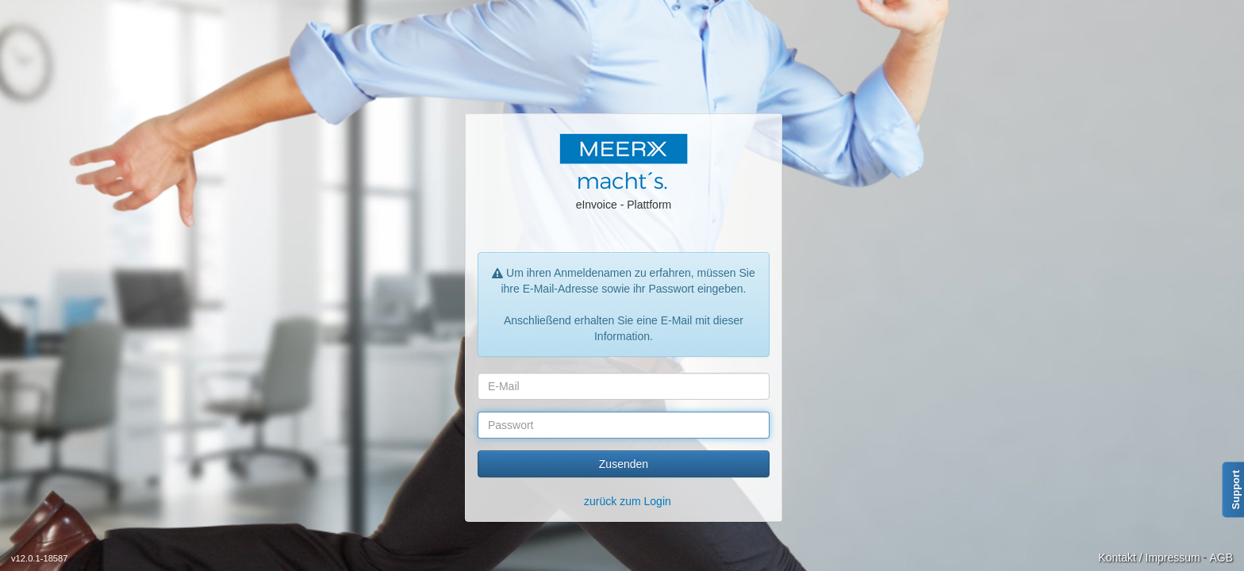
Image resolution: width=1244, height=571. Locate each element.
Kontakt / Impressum (1149, 557)
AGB (1221, 557)
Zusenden (623, 464)
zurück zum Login (627, 501)
